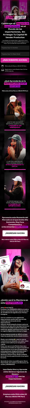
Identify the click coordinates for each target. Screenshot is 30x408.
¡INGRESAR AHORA (15, 233)
